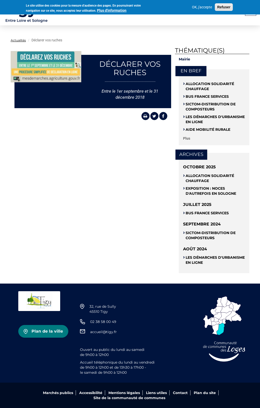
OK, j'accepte (202, 6)
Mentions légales (124, 392)
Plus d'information (111, 10)
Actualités (18, 40)
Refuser (223, 6)
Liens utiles (156, 392)
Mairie (184, 59)
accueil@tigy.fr (103, 332)
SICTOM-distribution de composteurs (211, 106)
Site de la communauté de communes (129, 398)
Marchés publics (58, 392)
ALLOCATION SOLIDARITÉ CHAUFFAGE (210, 86)
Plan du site (205, 392)
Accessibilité (90, 392)
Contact (180, 392)
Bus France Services (207, 96)
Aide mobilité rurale (208, 129)
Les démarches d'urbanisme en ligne (215, 119)
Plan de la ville (47, 331)
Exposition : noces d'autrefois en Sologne (211, 191)
